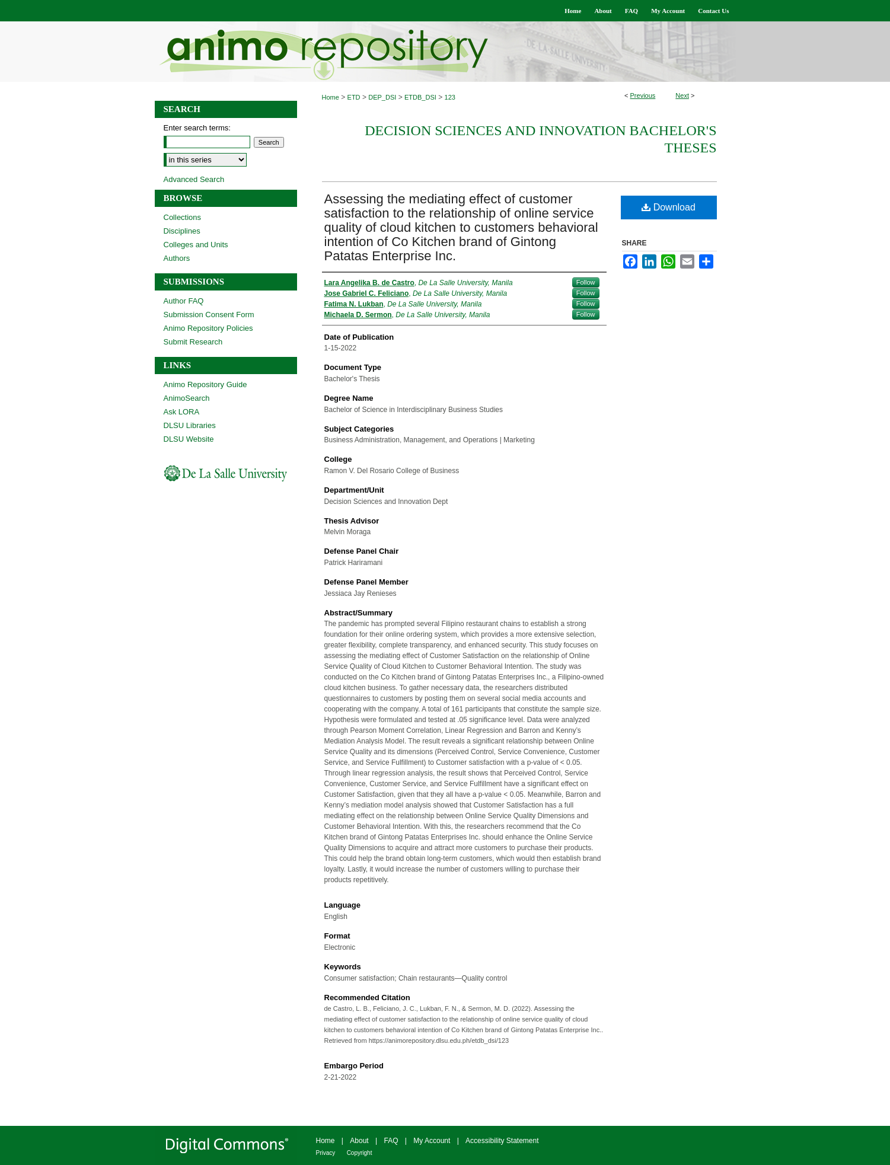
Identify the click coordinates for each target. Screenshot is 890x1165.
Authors (177, 258)
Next (682, 95)
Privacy (326, 1153)
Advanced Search (194, 179)
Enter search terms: (197, 127)
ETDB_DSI (420, 97)
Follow (585, 282)
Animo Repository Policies (208, 328)
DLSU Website (189, 439)
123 (450, 97)
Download (669, 207)
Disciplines (182, 230)
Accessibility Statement (501, 1141)
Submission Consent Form (209, 314)
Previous (643, 95)
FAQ (391, 1141)
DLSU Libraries (190, 425)
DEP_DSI (382, 97)
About (359, 1141)
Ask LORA (182, 411)
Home (330, 97)
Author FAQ (184, 300)
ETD (354, 97)
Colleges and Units (196, 244)
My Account (431, 1141)
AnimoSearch (187, 398)
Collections (183, 217)
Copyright (359, 1153)
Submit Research (193, 341)
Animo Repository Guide (205, 384)
